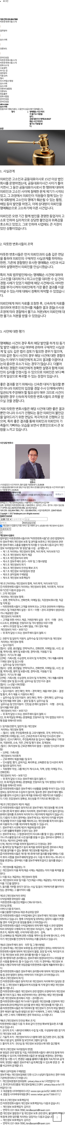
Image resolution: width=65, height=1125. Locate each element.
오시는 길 (3, 70)
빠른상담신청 (29, 522)
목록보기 (59, 494)
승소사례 (3, 40)
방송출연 (3, 94)
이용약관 (28, 503)
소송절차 (3, 68)
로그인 (5, 1)
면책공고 (3, 503)
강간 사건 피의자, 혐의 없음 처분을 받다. (21, 485)
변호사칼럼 (4, 96)
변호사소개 (4, 65)
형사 (1, 78)
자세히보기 (5, 528)
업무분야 (3, 31)
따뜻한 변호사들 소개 (8, 22)
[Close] (1, 532)
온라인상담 (4, 57)
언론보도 (3, 48)
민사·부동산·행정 (6, 81)
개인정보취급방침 (16, 503)
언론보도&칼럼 (6, 89)
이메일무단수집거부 (41, 503)
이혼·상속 (3, 76)
